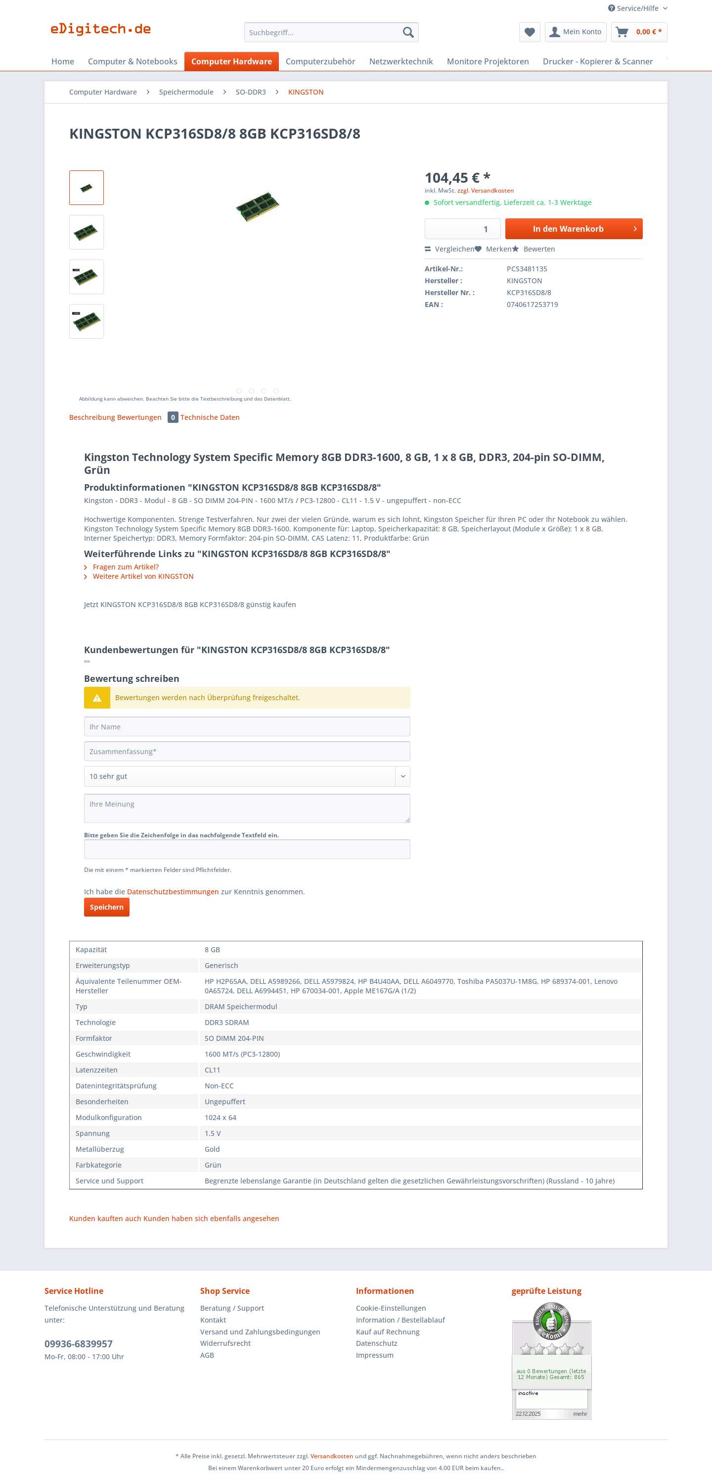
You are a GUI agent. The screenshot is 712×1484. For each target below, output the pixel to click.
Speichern (107, 907)
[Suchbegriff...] (331, 32)
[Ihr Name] (247, 726)
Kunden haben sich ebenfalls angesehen (211, 1218)
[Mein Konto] (576, 32)
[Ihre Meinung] (247, 808)
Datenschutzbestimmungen (173, 891)
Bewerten (533, 249)
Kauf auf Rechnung (388, 1331)
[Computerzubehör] (320, 61)
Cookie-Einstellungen (391, 1308)
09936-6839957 (78, 1343)
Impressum (375, 1355)
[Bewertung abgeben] (247, 776)
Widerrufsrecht (225, 1343)
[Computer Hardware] (231, 61)
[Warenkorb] (639, 32)
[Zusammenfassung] (247, 751)
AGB (207, 1355)
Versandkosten (332, 1456)
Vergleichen (450, 249)
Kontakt (213, 1320)
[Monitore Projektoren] (488, 61)
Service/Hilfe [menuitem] (634, 8)
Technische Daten (210, 417)
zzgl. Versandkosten (485, 190)
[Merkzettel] (529, 32)
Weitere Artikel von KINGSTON (139, 576)
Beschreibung (92, 417)
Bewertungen (148, 417)
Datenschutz (377, 1343)
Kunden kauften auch (105, 1218)
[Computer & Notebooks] (132, 61)
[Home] (62, 61)
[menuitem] (331, 36)
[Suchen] (408, 32)
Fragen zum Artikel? (121, 566)
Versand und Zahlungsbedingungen (260, 1331)
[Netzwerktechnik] (401, 61)
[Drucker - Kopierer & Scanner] (598, 61)
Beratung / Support (232, 1308)
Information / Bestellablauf (400, 1320)
